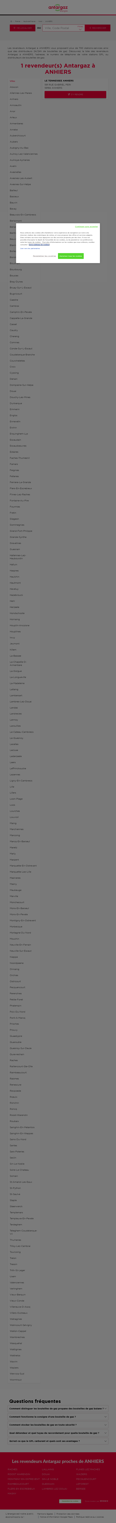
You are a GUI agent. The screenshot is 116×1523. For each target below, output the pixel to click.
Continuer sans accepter (86, 226)
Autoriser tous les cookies (71, 256)
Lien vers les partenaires (30, 248)
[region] (58, 243)
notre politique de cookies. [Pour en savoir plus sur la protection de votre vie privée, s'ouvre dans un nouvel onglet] (39, 245)
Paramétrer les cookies (44, 256)
